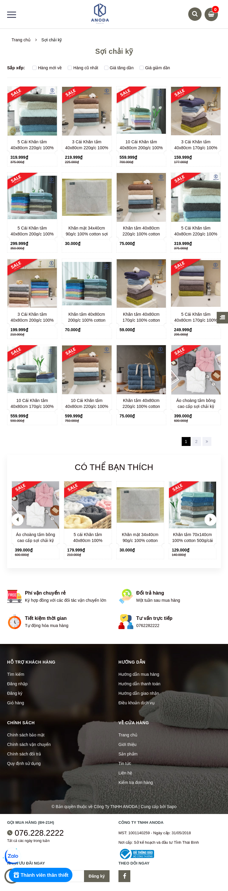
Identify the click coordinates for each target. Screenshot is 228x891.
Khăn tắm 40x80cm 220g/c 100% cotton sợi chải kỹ (141, 234)
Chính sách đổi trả (24, 754)
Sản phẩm (127, 754)
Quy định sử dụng (24, 763)
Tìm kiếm (15, 674)
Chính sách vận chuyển (29, 744)
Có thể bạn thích (114, 467)
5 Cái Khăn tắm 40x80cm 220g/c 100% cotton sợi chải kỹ (32, 147)
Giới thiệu (127, 744)
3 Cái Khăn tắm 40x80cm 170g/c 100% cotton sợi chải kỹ (195, 147)
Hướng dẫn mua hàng (138, 674)
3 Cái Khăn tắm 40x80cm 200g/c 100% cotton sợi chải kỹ (32, 320)
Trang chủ (127, 735)
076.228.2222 (39, 833)
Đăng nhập (17, 683)
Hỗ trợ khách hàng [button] (31, 662)
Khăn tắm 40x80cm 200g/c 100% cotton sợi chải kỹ (86, 320)
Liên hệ (125, 773)
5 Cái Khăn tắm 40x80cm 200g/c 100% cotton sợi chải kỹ (32, 234)
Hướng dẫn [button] (131, 662)
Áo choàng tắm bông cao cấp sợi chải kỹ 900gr (196, 406)
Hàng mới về (47, 67)
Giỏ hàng (15, 702)
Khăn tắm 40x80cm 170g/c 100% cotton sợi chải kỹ (141, 320)
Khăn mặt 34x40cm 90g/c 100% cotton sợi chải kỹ (87, 234)
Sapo (172, 806)
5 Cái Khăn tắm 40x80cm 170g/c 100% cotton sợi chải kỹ (195, 320)
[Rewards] (41, 875)
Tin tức (124, 763)
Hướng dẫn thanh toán (139, 683)
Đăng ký (14, 693)
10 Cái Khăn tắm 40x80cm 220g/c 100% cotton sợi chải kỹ (86, 406)
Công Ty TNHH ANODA (115, 806)
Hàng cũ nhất (83, 67)
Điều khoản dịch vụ (136, 702)
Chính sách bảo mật (26, 735)
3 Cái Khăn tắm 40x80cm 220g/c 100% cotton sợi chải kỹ (86, 147)
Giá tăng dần (119, 67)
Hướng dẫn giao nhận (138, 693)
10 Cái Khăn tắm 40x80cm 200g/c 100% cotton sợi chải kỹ (141, 147)
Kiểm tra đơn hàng (135, 782)
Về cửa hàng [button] (133, 722)
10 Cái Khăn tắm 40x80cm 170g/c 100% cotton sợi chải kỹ (32, 406)
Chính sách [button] (21, 722)
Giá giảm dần (155, 67)
